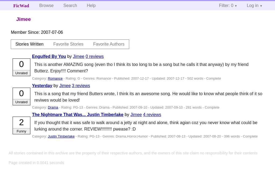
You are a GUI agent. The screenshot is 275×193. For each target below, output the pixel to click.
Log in (253, 5)
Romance (55, 78)
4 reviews (152, 114)
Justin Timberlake (61, 136)
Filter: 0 (226, 5)
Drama (53, 107)
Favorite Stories (68, 44)
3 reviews (81, 85)
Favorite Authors (109, 44)
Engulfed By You (49, 56)
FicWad (21, 5)
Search (70, 5)
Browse (46, 5)
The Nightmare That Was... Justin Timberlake (78, 114)
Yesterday (42, 85)
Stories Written (29, 44)
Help (91, 5)
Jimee (79, 56)
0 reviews (95, 56)
